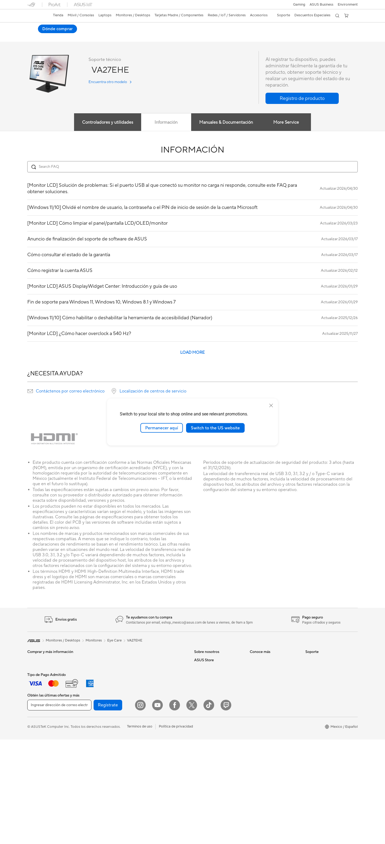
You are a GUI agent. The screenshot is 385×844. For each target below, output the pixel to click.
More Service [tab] (286, 122)
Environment (348, 4)
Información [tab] (166, 122)
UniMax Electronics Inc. (212, 716)
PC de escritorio (95, 660)
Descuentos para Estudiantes (217, 765)
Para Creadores (39, 693)
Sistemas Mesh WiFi (154, 692)
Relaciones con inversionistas (217, 676)
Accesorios (36, 717)
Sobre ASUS (204, 660)
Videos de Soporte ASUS (325, 704)
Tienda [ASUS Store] (58, 15)
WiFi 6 (143, 676)
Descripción (35, 36)
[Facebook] (174, 809)
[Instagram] (140, 809)
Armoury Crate (262, 732)
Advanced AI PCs (263, 724)
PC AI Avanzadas (263, 668)
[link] (36, 16)
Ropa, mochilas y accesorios (160, 749)
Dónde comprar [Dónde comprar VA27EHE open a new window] (338, 29)
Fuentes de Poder (96, 732)
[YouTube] (157, 809)
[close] (271, 405)
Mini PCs (90, 676)
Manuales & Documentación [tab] (226, 122)
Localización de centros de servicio (153, 391)
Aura (253, 740)
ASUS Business (321, 4)
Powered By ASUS (264, 684)
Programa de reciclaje (211, 724)
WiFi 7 (143, 668)
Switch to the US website (215, 427)
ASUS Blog (258, 708)
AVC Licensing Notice (267, 716)
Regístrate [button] (108, 809)
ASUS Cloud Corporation (214, 708)
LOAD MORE (192, 352)
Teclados (145, 717)
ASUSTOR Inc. (205, 700)
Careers (200, 668)
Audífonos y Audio (152, 733)
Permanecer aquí (161, 427)
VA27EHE (39, 28)
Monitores (35, 733)
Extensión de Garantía (322, 720)
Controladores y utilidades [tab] (107, 122)
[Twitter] (191, 809)
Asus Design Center (265, 692)
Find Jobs (201, 732)
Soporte (111, 36)
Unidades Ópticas (97, 748)
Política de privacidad (176, 831)
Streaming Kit (148, 741)
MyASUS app (316, 712)
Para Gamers (37, 709)
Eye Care (114, 641)
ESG (197, 684)
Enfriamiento (93, 716)
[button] (299, 4)
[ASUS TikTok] (208, 809)
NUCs (87, 668)
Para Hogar (36, 677)
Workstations (93, 684)
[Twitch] (226, 809)
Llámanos (312, 688)
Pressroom (202, 692)
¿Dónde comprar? (208, 748)
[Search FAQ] (192, 167)
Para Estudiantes (40, 701)
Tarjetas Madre (94, 700)
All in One (34, 749)
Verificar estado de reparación (329, 660)
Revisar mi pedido (208, 756)
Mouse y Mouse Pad (154, 725)
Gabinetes (91, 724)
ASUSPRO (258, 700)
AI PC (254, 660)
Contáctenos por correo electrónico (70, 391)
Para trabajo (37, 685)
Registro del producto (322, 680)
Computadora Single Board (104, 756)
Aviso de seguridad (320, 696)
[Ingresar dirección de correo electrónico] (59, 809)
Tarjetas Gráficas (96, 708)
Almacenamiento (96, 740)
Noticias (91, 36)
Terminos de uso (139, 831)
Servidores (146, 700)
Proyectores (37, 741)
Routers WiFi (148, 684)
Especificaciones (65, 36)
